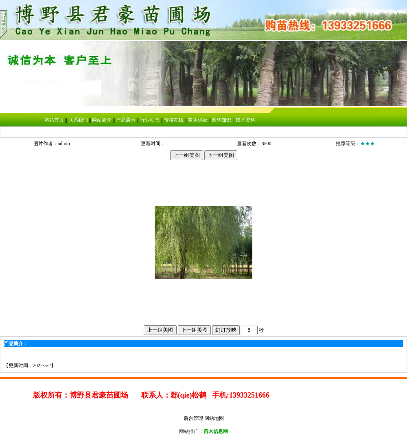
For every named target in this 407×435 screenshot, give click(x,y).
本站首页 (54, 120)
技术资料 (245, 120)
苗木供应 (198, 120)
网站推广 (189, 431)
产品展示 (126, 120)
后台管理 (193, 418)
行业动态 (150, 120)
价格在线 (174, 120)
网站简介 (102, 120)
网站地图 (214, 418)
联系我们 (78, 120)
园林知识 (221, 120)
